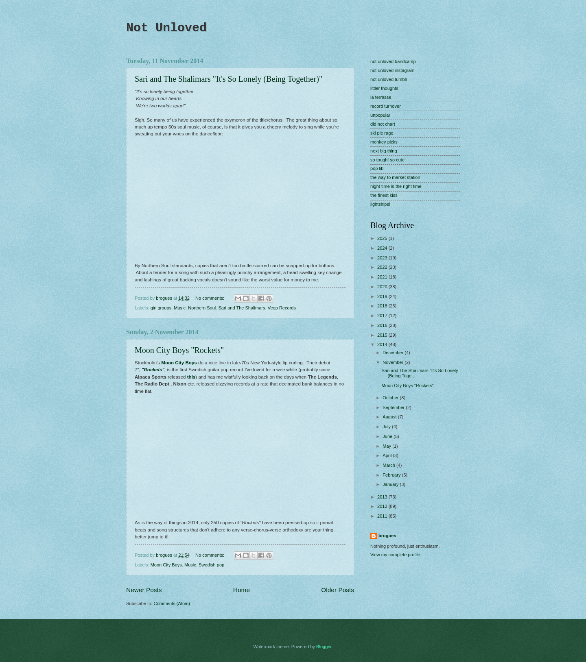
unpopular (380, 115)
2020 (383, 286)
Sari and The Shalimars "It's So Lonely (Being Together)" (228, 78)
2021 (383, 276)
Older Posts (337, 589)
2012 (383, 506)
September (394, 407)
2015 (383, 335)
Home (241, 589)
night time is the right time (396, 186)
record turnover (385, 106)
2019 (383, 296)
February (392, 475)
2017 (383, 315)
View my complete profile (395, 554)
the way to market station (395, 177)
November (394, 362)
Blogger (323, 646)
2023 (383, 257)
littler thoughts (384, 88)
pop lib (377, 168)
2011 (383, 516)
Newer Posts (144, 589)
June (388, 436)
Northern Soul (202, 307)
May (387, 446)
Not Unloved (166, 28)
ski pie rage (381, 133)
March (389, 465)
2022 (383, 267)
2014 (383, 344)
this (191, 377)
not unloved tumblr (388, 79)
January (391, 484)
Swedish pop (211, 564)
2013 (383, 496)
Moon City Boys (179, 362)
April (388, 455)
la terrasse (380, 97)
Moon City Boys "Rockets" (179, 350)
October (391, 397)
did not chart (382, 124)
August (390, 416)
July (387, 426)
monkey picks (384, 141)
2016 (383, 325)
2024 (383, 248)
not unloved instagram (392, 70)
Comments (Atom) (171, 603)
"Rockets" (153, 369)
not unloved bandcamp (393, 61)
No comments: (210, 298)
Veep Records (282, 307)
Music (180, 307)
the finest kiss (384, 195)
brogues (387, 535)
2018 (383, 305)
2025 (383, 238)
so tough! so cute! (388, 159)
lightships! (380, 204)
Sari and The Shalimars (241, 307)
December (394, 352)
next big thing (383, 150)
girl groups (161, 307)
